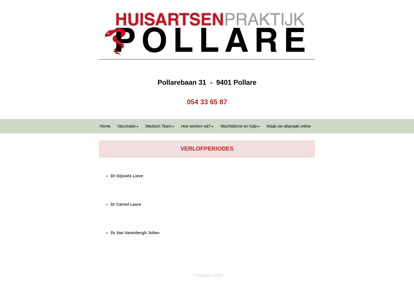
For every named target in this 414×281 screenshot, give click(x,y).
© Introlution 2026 (207, 275)
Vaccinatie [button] (128, 126)
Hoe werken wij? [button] (197, 126)
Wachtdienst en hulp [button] (240, 126)
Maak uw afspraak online (289, 126)
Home (105, 126)
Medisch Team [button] (159, 126)
